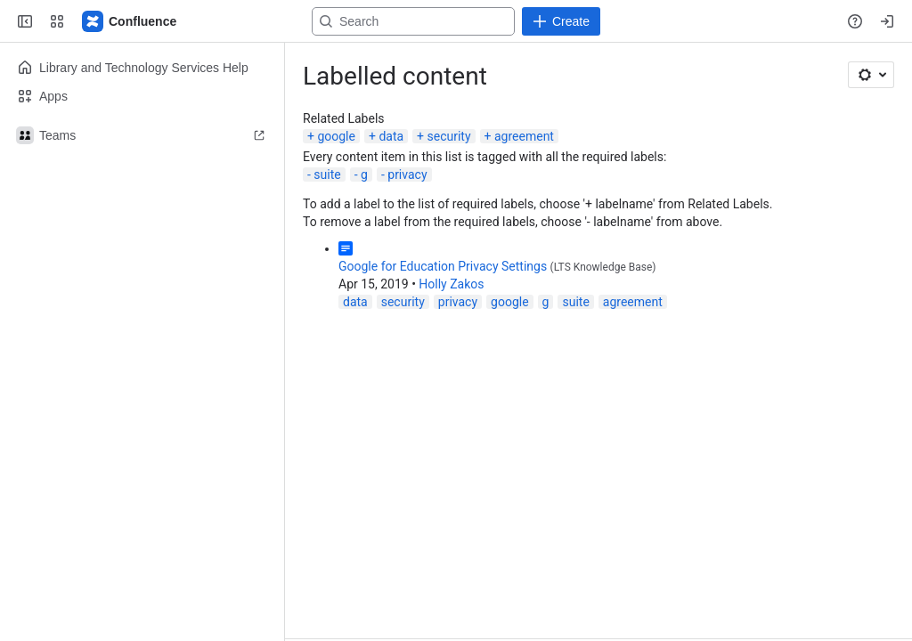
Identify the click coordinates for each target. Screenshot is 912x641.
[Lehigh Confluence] (130, 21)
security (449, 136)
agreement (524, 136)
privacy (407, 174)
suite (327, 174)
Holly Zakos (451, 284)
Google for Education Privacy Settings (442, 266)
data (391, 136)
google (336, 136)
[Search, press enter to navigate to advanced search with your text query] (452, 21)
